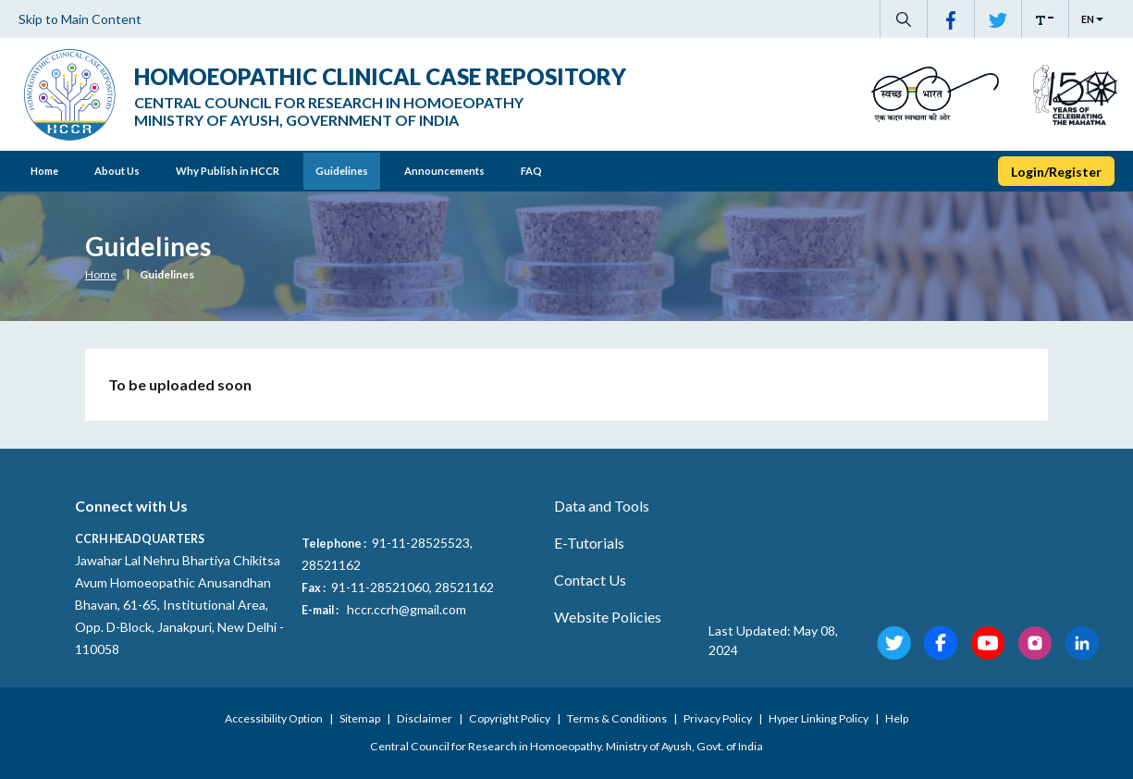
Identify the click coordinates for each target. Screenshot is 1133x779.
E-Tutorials (589, 542)
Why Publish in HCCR (227, 171)
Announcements (444, 171)
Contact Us (590, 579)
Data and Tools (601, 505)
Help (896, 718)
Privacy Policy (718, 718)
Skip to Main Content (80, 19)
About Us (117, 171)
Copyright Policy (510, 718)
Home (44, 171)
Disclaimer (425, 718)
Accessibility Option (275, 718)
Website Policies (607, 616)
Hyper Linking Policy (819, 718)
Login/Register (1056, 171)
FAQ (531, 171)
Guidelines (341, 171)
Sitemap (360, 718)
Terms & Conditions (618, 718)
